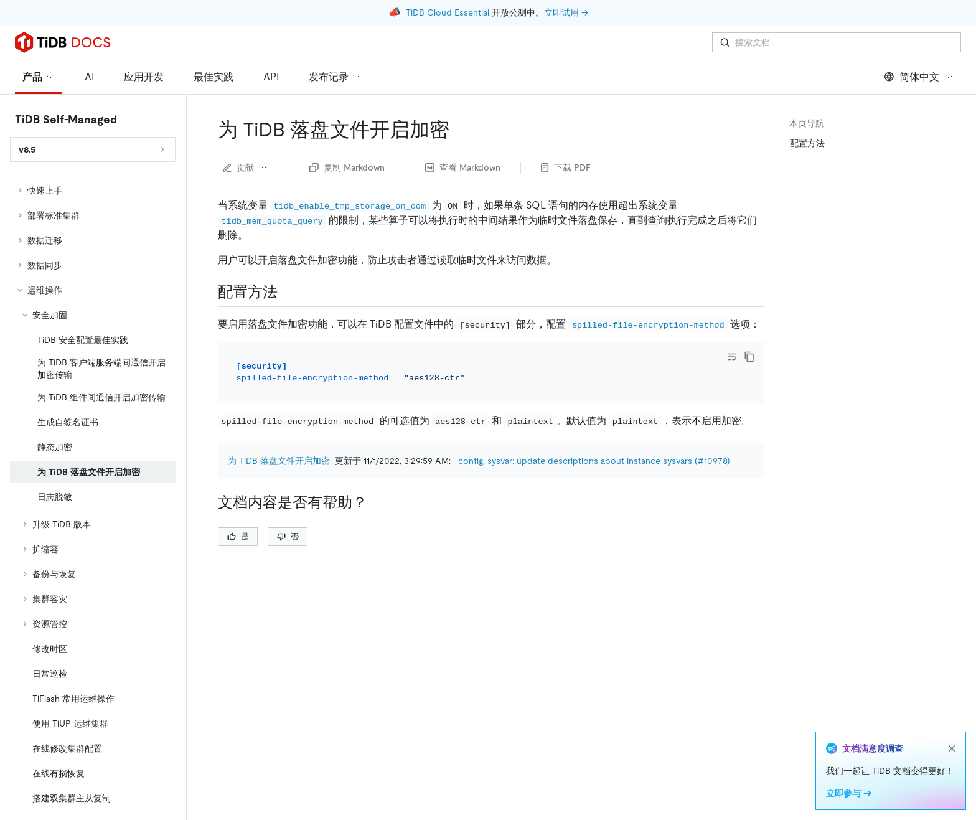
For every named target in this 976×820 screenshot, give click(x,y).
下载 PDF (566, 167)
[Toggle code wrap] (732, 356)
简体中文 (919, 77)
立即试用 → (566, 12)
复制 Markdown (347, 167)
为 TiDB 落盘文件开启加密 (279, 461)
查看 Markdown (462, 167)
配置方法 (807, 143)
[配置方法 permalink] (287, 292)
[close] (951, 748)
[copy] (749, 356)
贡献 (246, 167)
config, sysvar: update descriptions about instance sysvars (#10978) (594, 461)
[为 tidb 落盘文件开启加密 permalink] (459, 129)
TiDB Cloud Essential (447, 12)
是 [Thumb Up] (238, 536)
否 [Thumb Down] (288, 536)
